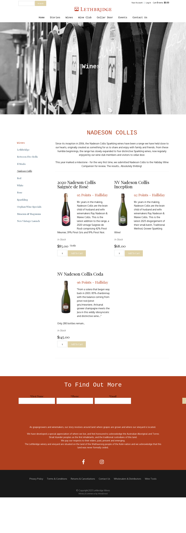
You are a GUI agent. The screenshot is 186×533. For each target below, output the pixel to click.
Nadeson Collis (24, 170)
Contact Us (140, 17)
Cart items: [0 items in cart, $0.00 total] (161, 3)
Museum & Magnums (29, 213)
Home (42, 17)
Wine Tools (151, 478)
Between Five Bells (27, 156)
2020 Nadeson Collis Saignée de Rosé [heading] (76, 184)
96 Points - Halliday (92, 282)
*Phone (75, 396)
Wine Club (84, 17)
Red (19, 178)
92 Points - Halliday (149, 194)
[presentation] (157, 401)
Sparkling (22, 199)
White (20, 185)
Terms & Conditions (57, 478)
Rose (19, 192)
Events (122, 17)
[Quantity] (62, 253)
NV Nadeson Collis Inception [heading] (131, 184)
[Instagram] (102, 461)
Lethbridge (23, 149)
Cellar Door (105, 17)
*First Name (36, 396)
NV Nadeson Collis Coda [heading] (80, 274)
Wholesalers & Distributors (127, 478)
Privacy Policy (36, 478)
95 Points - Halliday (92, 194)
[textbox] (26, 3)
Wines (69, 17)
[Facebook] (83, 461)
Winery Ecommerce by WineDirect (93, 493)
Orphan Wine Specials (29, 206)
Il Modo (21, 163)
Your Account (137, 3)
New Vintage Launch (28, 221)
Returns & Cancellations (83, 478)
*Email (112, 396)
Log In (148, 3)
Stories (55, 17)
